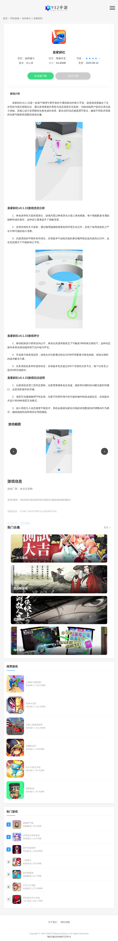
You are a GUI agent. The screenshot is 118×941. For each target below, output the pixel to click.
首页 (5, 18)
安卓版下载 (40, 75)
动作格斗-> (27, 18)
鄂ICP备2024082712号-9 (59, 937)
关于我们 (52, 922)
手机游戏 (14, 18)
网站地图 (65, 922)
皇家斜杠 (38, 18)
